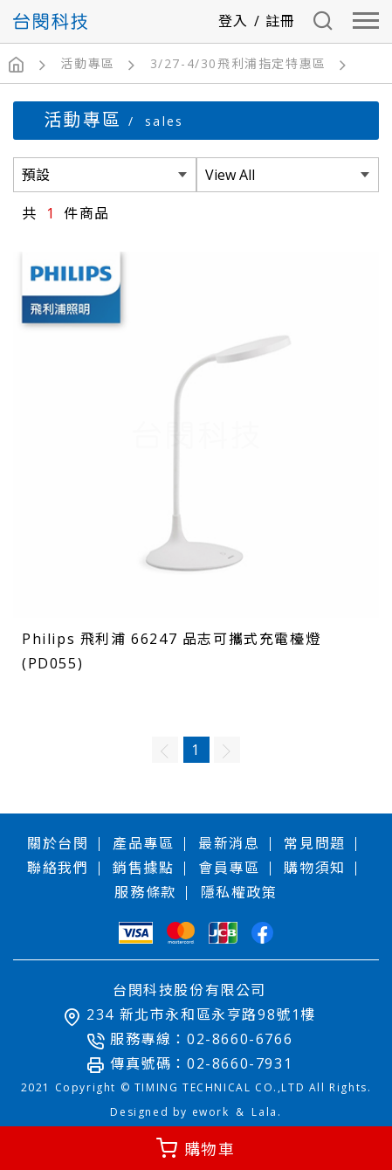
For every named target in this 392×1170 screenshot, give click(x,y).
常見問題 (314, 843)
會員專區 (228, 867)
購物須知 (314, 867)
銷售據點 (143, 867)
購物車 (210, 1149)
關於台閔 (57, 843)
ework (211, 1111)
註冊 (280, 21)
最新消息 (228, 843)
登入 (233, 21)
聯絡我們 (57, 867)
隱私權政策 (239, 892)
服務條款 (144, 892)
